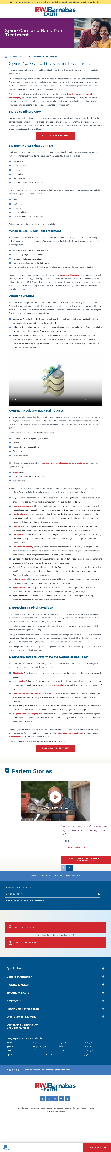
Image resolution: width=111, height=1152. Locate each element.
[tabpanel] (55, 801)
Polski (62, 1050)
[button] (97, 1147)
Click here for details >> (91, 2)
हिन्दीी (61, 1046)
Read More (75, 847)
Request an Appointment (19, 887)
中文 (35, 1050)
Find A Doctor (21, 927)
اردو (86, 1054)
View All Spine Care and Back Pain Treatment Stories (85, 859)
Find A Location (22, 943)
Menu (6, 1147)
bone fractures (78, 463)
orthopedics (70, 94)
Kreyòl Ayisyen (40, 1046)
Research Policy (87, 1107)
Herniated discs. (20, 514)
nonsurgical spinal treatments (70, 732)
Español (50, 1054)
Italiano (88, 1046)
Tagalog (63, 1042)
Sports (16, 472)
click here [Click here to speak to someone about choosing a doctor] (65, 1069)
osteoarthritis (60, 685)
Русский (10, 1054)
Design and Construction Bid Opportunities (22, 1026)
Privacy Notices (21, 1107)
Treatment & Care (15, 57)
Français (89, 1042)
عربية (35, 1042)
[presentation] (86, 838)
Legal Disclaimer (72, 1107)
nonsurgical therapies (69, 275)
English (10, 1042)
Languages (58, 1107)
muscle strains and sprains (56, 463)
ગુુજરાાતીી (11, 1046)
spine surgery (15, 736)
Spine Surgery (14, 894)
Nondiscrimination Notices (41, 1107)
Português (90, 1050)
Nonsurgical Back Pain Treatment (25, 901)
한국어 (10, 1050)
